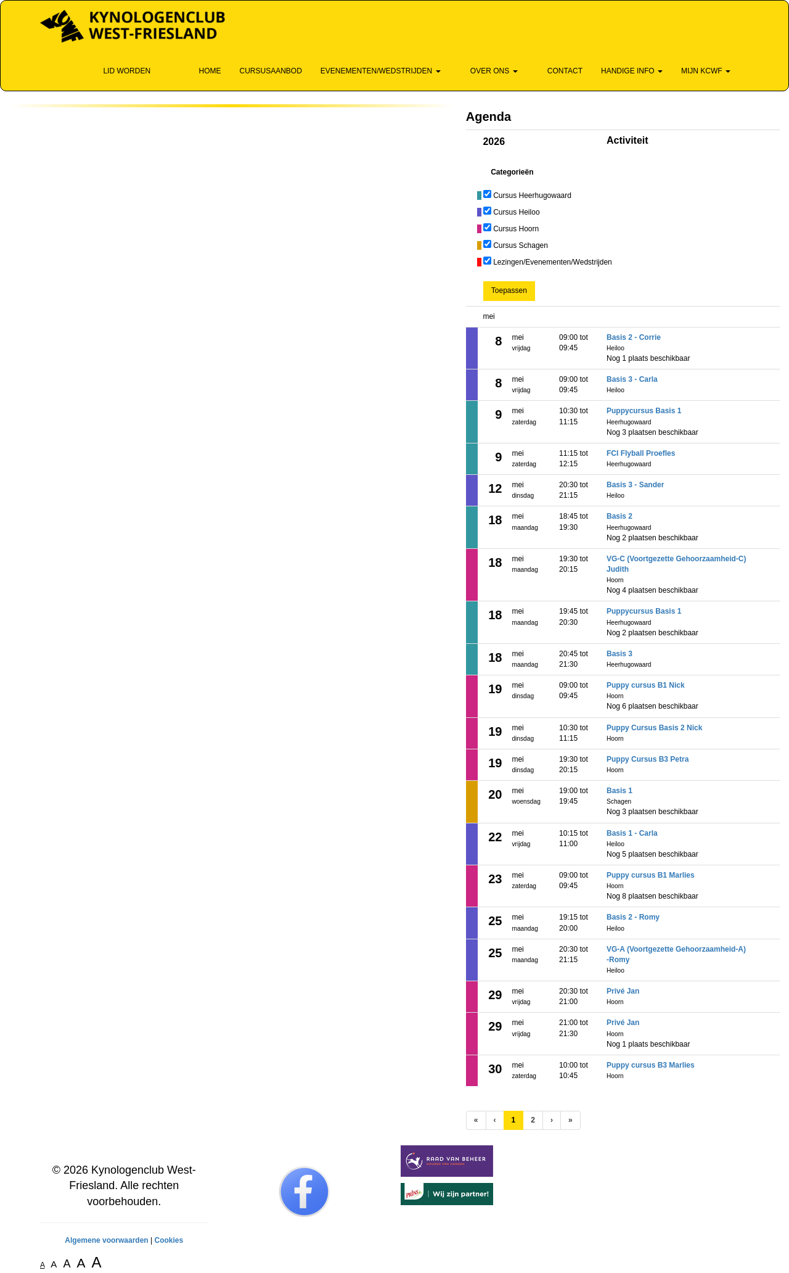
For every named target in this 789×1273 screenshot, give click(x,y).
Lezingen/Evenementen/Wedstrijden (552, 262)
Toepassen (509, 290)
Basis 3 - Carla (632, 379)
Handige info (632, 71)
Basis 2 (619, 516)
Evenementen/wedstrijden (381, 71)
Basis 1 (619, 790)
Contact (559, 71)
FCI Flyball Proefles (641, 453)
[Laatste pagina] (570, 1120)
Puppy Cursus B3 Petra (648, 759)
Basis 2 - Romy (633, 917)
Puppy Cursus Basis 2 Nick (654, 727)
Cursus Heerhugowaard (532, 195)
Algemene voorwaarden (106, 1240)
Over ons (488, 71)
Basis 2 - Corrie (634, 337)
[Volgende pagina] (551, 1120)
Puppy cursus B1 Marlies (651, 875)
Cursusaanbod (270, 71)
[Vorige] (495, 1120)
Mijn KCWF (705, 71)
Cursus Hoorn (516, 229)
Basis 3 (619, 653)
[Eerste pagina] (476, 1120)
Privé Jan (623, 991)
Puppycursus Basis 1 (644, 410)
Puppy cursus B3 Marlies (651, 1065)
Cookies (168, 1240)
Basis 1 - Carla (632, 833)
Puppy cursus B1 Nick (646, 685)
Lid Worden (121, 71)
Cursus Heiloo (516, 212)
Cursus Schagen (520, 245)
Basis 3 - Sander (635, 484)
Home (204, 71)
